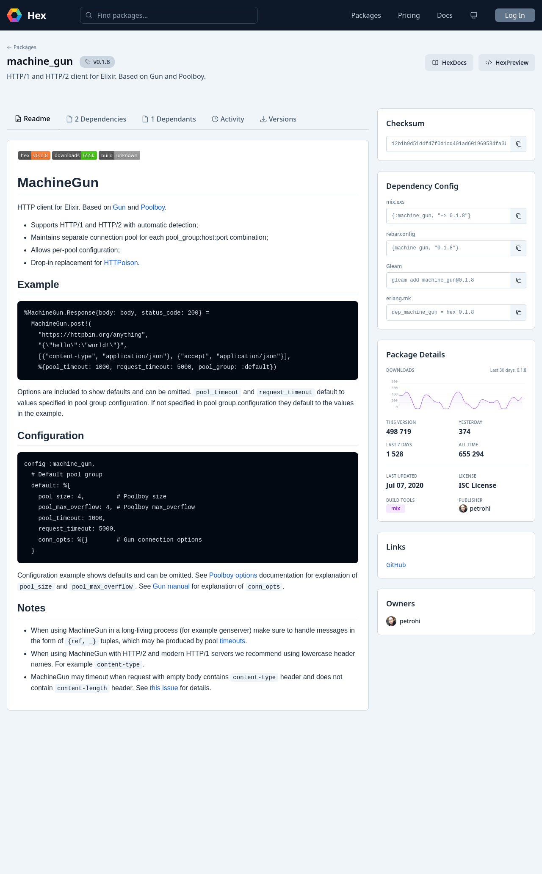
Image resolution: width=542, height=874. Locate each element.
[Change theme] (474, 15)
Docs (445, 15)
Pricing (409, 15)
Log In (515, 15)
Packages (366, 15)
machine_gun (40, 61)
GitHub (396, 565)
